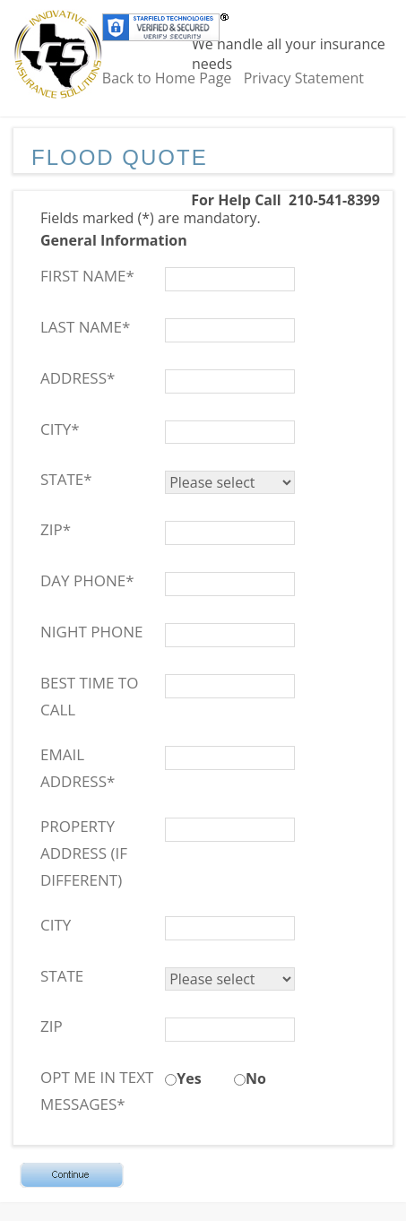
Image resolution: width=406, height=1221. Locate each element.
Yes (189, 1078)
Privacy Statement (304, 78)
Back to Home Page (167, 78)
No (256, 1078)
